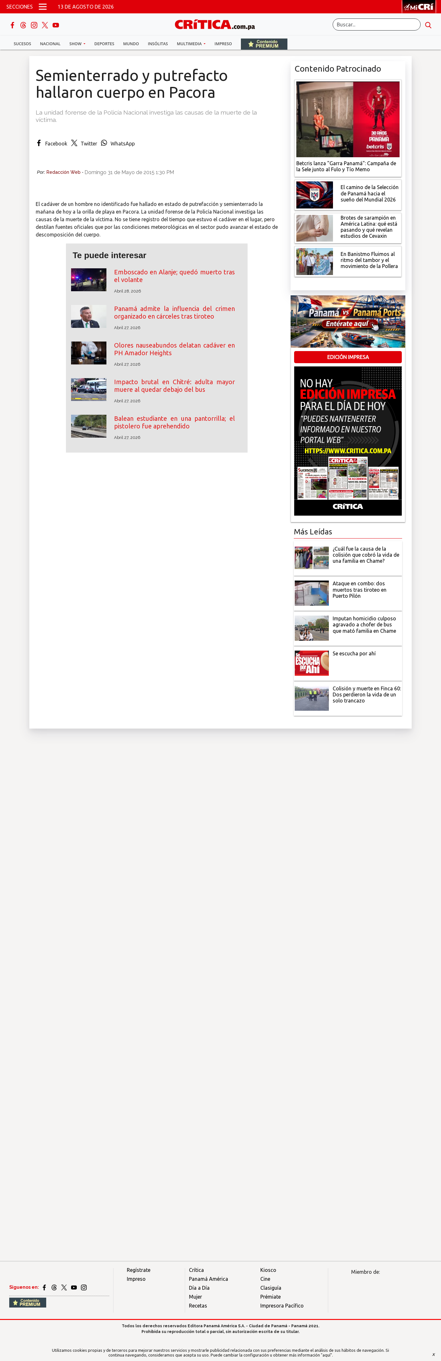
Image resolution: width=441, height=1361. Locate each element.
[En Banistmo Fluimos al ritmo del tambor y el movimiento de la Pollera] (314, 261)
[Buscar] (377, 24)
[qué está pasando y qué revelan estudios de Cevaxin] (314, 227)
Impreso (223, 43)
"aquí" (326, 1355)
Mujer (195, 1297)
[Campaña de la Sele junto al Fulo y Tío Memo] (348, 119)
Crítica (196, 1270)
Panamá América (208, 1279)
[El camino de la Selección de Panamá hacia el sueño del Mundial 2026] (314, 194)
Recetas (198, 1305)
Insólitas (158, 43)
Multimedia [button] (190, 43)
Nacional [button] (50, 43)
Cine (265, 1279)
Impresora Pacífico (282, 1305)
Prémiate (270, 1297)
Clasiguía (270, 1288)
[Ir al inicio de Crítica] (218, 23)
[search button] (428, 24)
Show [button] (76, 43)
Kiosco (268, 1270)
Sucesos (22, 43)
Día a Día (199, 1288)
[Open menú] (43, 6)
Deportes (104, 43)
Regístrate (138, 1270)
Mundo (131, 43)
